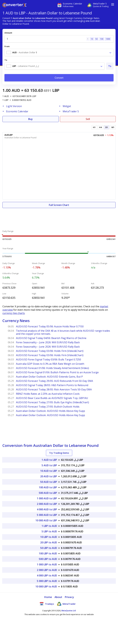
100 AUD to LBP (48, 487)
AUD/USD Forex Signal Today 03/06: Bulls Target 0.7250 (48, 359)
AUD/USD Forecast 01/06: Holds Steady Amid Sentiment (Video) (52, 368)
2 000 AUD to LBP (47, 504)
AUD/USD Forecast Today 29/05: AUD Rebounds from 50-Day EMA (54, 381)
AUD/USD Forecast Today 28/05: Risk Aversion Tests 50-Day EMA (54, 389)
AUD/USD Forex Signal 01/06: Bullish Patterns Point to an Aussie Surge (57, 372)
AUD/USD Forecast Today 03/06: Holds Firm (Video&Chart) (49, 351)
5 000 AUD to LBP (47, 515)
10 (92, 39)
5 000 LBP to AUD (47, 581)
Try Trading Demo (59, 452)
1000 (108, 39)
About (58, 597)
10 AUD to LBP (48, 471)
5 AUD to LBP (49, 465)
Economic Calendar (17, 111)
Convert (59, 77)
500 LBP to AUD (48, 559)
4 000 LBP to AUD (47, 575)
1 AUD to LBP (49, 460)
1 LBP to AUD (49, 526)
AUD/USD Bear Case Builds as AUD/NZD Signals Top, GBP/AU (52, 398)
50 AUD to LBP (48, 482)
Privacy (69, 597)
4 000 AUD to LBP (47, 509)
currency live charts (13, 313)
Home (48, 597)
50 (96, 39)
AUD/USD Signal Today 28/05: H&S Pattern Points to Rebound (52, 385)
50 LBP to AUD (48, 548)
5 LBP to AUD (49, 531)
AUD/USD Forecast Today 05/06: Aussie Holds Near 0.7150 (50, 326)
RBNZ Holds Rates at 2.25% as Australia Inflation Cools (48, 393)
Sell (88, 119)
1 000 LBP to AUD (47, 564)
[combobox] (59, 52)
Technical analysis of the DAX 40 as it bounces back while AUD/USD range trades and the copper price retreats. (63, 332)
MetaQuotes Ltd (68, 610)
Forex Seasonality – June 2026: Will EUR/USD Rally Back (48, 342)
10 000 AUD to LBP (46, 520)
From (7, 46)
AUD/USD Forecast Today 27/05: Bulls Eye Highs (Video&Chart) (52, 402)
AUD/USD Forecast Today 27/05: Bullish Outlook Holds (47, 406)
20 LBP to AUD (48, 542)
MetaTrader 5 (71, 111)
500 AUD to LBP (48, 493)
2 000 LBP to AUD (47, 570)
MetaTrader (66, 604)
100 (101, 39)
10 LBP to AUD (48, 537)
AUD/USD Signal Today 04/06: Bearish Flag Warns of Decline (51, 338)
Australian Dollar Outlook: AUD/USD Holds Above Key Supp (50, 411)
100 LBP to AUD (48, 553)
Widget (67, 106)
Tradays (46, 604)
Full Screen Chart (59, 205)
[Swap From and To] (110, 66)
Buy (30, 119)
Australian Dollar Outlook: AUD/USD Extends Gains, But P (49, 376)
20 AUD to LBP (48, 476)
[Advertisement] (59, 217)
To (5, 60)
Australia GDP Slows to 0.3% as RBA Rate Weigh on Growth (50, 363)
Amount (8, 32)
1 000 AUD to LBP (47, 498)
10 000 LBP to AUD (46, 586)
